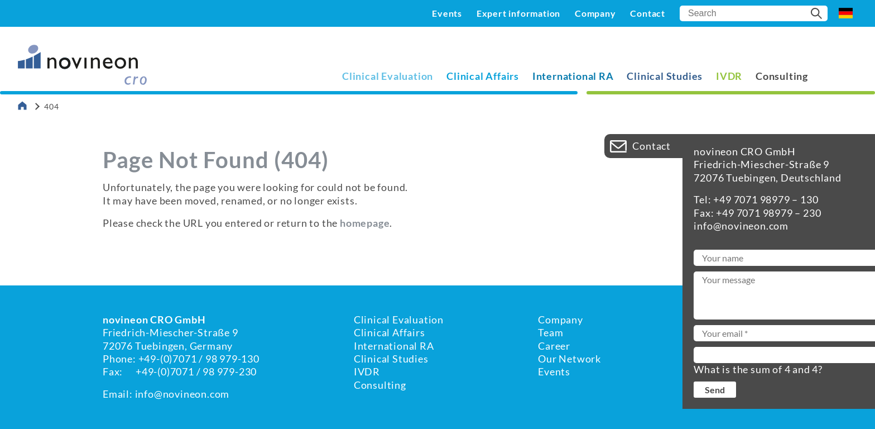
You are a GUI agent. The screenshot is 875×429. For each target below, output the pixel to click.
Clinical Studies (665, 76)
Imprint (713, 332)
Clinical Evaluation (387, 76)
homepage (365, 223)
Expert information (518, 13)
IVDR (729, 76)
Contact (647, 13)
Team (550, 332)
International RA (573, 76)
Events (447, 13)
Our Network (569, 358)
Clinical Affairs (482, 76)
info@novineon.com (182, 394)
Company (595, 13)
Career (554, 346)
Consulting (782, 76)
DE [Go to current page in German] (846, 13)
